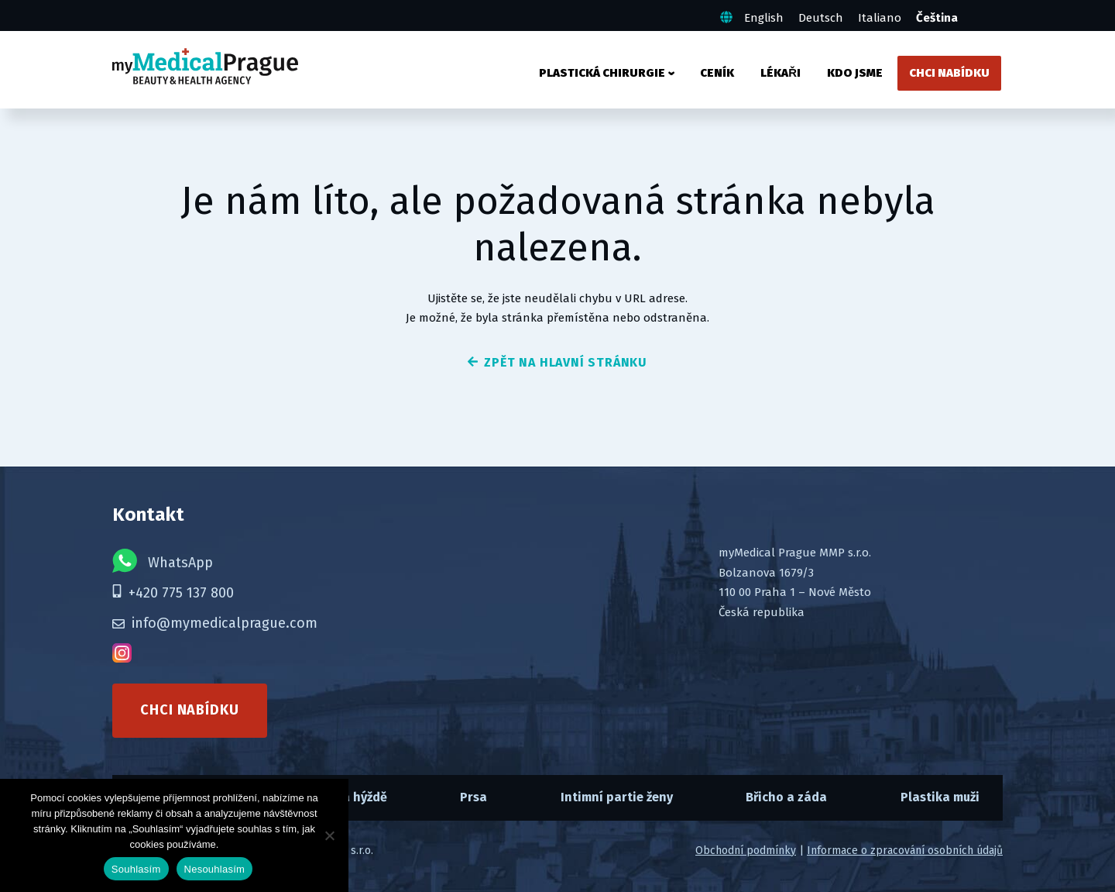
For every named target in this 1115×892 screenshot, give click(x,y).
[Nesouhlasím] (329, 835)
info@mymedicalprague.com (214, 623)
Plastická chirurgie (602, 73)
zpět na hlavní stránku (557, 362)
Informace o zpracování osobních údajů (905, 850)
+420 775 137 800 (173, 592)
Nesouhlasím (214, 869)
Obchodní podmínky (745, 850)
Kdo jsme (855, 73)
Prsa (473, 797)
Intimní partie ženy (617, 797)
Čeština (937, 18)
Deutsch (820, 18)
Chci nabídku (949, 73)
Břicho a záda (786, 797)
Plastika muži (940, 797)
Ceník (717, 73)
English (764, 18)
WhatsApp (162, 561)
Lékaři (780, 73)
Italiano (879, 18)
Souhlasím (136, 869)
